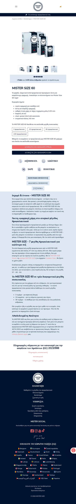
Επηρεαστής (38, 416)
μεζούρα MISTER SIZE (27, 258)
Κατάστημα (27, 19)
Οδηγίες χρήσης (38, 361)
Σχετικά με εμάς (38, 397)
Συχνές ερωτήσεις (38, 406)
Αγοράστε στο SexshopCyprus (38, 147)
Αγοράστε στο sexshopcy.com (38, 153)
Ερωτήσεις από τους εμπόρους (38, 411)
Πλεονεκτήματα (38, 393)
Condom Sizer (51, 258)
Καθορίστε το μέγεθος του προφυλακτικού (38, 390)
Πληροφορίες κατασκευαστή (38, 352)
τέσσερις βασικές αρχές (20, 334)
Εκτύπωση (38, 488)
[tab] (38, 178)
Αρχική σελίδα (17, 19)
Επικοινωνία (38, 413)
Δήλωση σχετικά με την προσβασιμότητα (38, 486)
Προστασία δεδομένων (38, 490)
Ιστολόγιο (38, 408)
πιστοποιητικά (38, 356)
